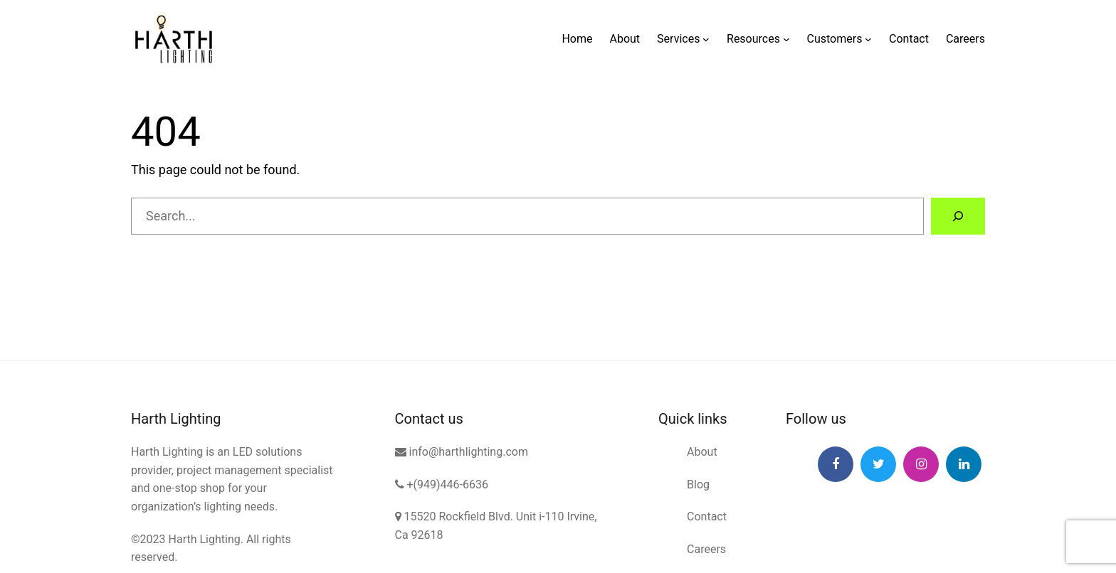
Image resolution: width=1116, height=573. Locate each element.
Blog (698, 484)
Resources (753, 38)
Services (678, 38)
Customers (835, 38)
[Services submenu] (706, 39)
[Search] (958, 216)
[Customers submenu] (868, 39)
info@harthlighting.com (461, 452)
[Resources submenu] (786, 39)
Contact (707, 516)
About (702, 452)
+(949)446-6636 (441, 484)
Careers (706, 549)
